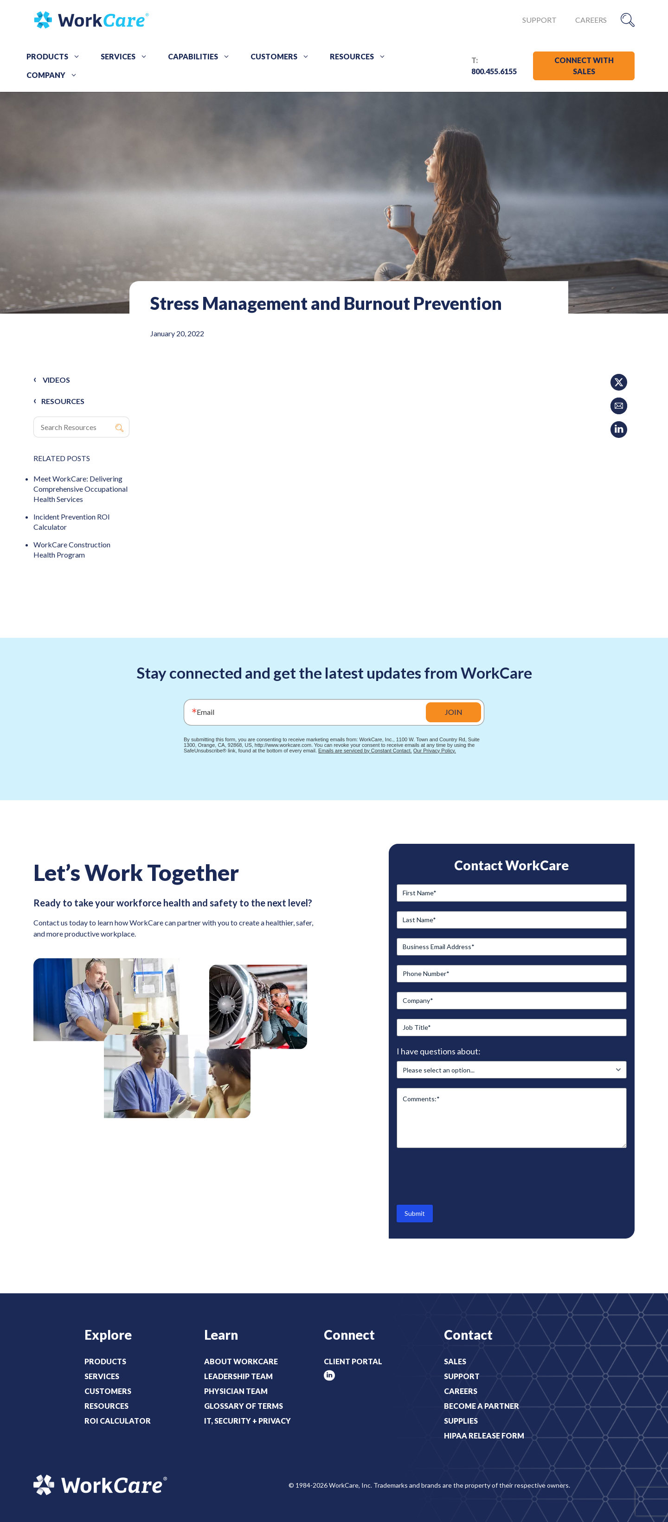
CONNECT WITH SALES (584, 66)
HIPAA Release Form (484, 1435)
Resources (361, 56)
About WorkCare (241, 1361)
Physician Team (236, 1391)
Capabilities (202, 56)
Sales (455, 1361)
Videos (56, 379)
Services (127, 56)
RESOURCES (62, 401)
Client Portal (353, 1361)
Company (55, 75)
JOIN (453, 711)
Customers (283, 56)
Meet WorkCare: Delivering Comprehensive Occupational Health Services (80, 488)
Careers (591, 19)
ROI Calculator (117, 1420)
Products (56, 56)
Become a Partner (481, 1405)
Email (205, 711)
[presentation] (467, 1175)
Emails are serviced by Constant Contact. (365, 750)
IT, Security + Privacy (247, 1420)
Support (539, 19)
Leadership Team (238, 1376)
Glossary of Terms (243, 1405)
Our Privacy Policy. (434, 750)
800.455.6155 (494, 71)
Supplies (461, 1420)
